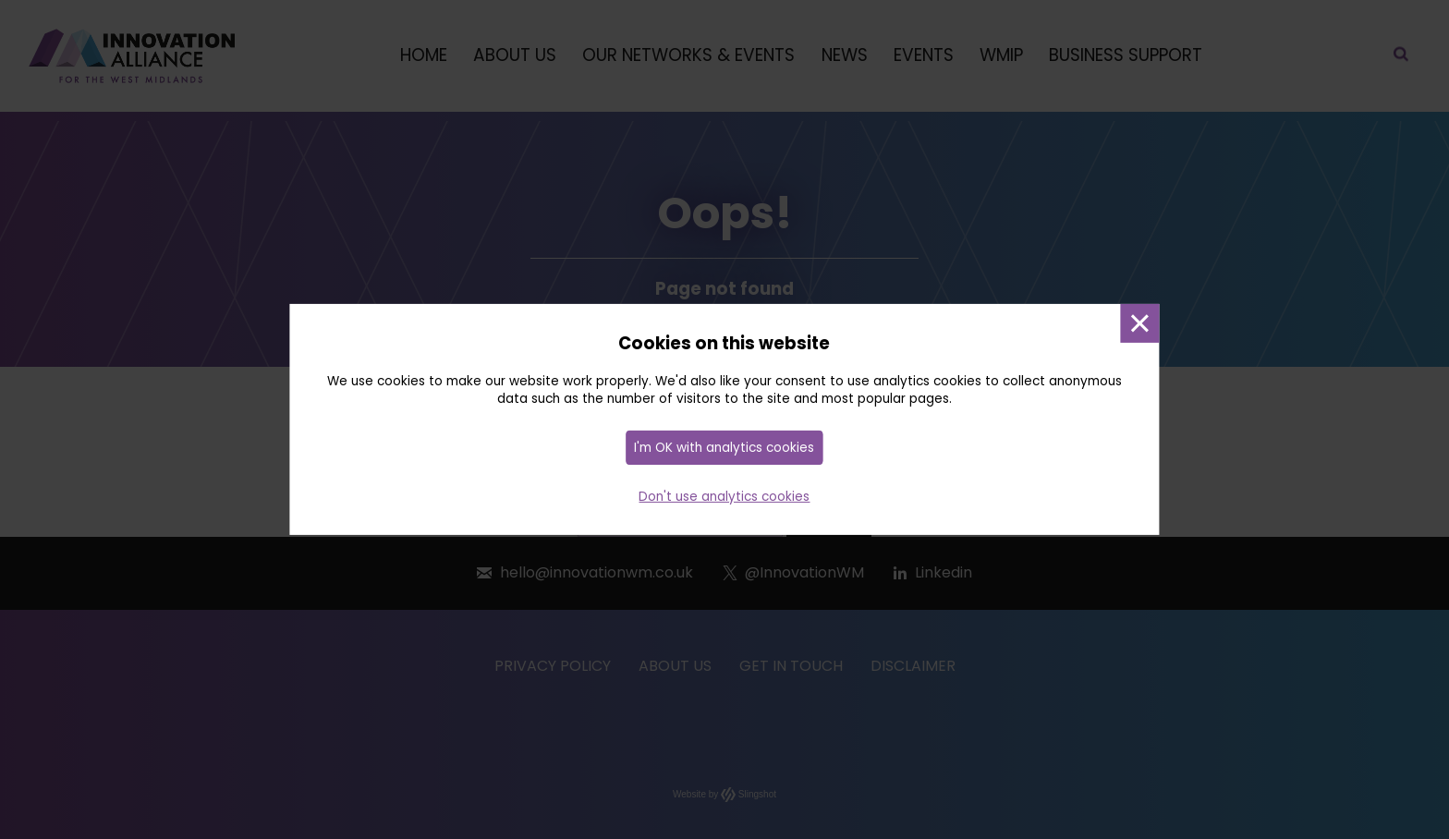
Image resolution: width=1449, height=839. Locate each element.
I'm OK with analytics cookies (724, 447)
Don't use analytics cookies (724, 496)
